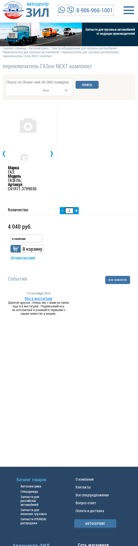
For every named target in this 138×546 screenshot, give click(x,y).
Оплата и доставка (90, 510)
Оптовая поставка (22, 257)
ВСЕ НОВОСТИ (118, 280)
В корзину (32, 249)
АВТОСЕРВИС (95, 523)
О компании (85, 479)
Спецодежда (29, 491)
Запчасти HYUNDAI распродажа (33, 521)
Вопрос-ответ (86, 502)
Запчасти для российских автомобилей (29, 500)
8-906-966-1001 (94, 10)
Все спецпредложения (92, 494)
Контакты (83, 487)
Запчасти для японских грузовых (33, 511)
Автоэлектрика (39, 48)
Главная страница (14, 48)
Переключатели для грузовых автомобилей (31, 52)
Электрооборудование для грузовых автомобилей (84, 48)
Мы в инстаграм (38, 298)
